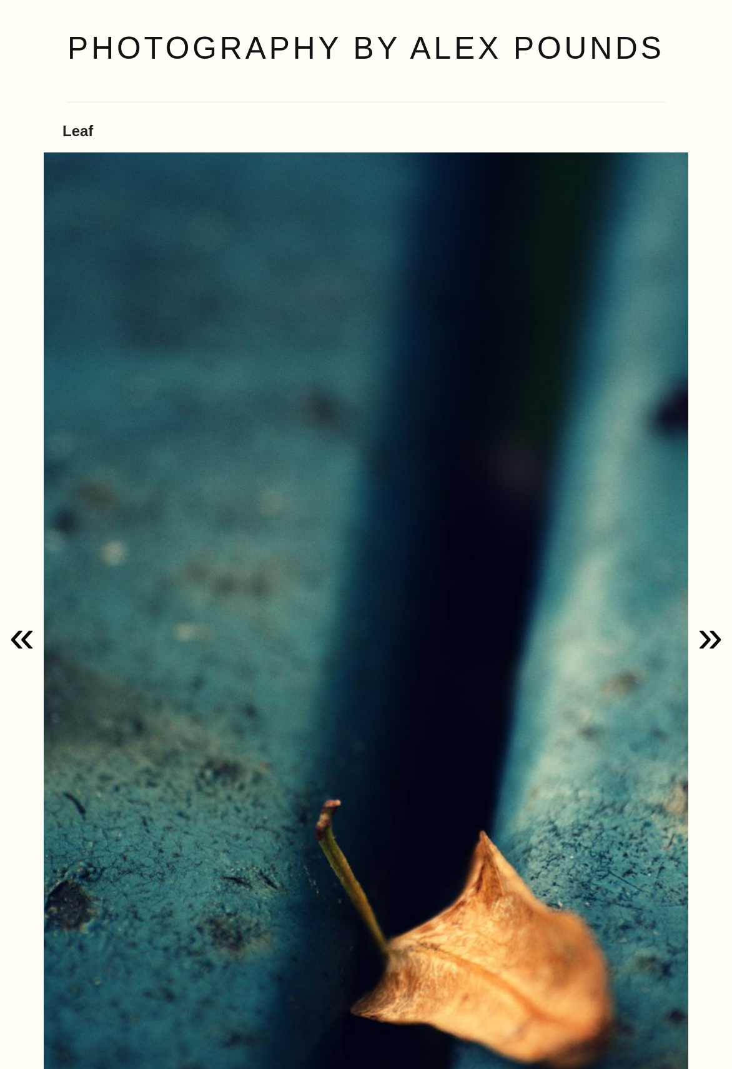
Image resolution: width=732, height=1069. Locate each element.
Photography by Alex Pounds (366, 48)
